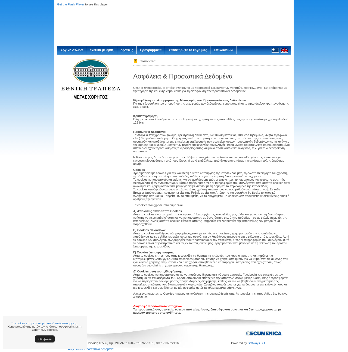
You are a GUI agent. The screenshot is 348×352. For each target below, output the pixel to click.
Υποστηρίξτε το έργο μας (187, 50)
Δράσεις (126, 50)
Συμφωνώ (45, 339)
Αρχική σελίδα (71, 50)
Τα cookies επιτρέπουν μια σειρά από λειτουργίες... (45, 323)
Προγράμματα (150, 50)
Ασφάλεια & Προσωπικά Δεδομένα (91, 349)
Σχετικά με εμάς (101, 50)
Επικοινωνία (223, 50)
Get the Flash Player (70, 4)
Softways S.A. (257, 343)
